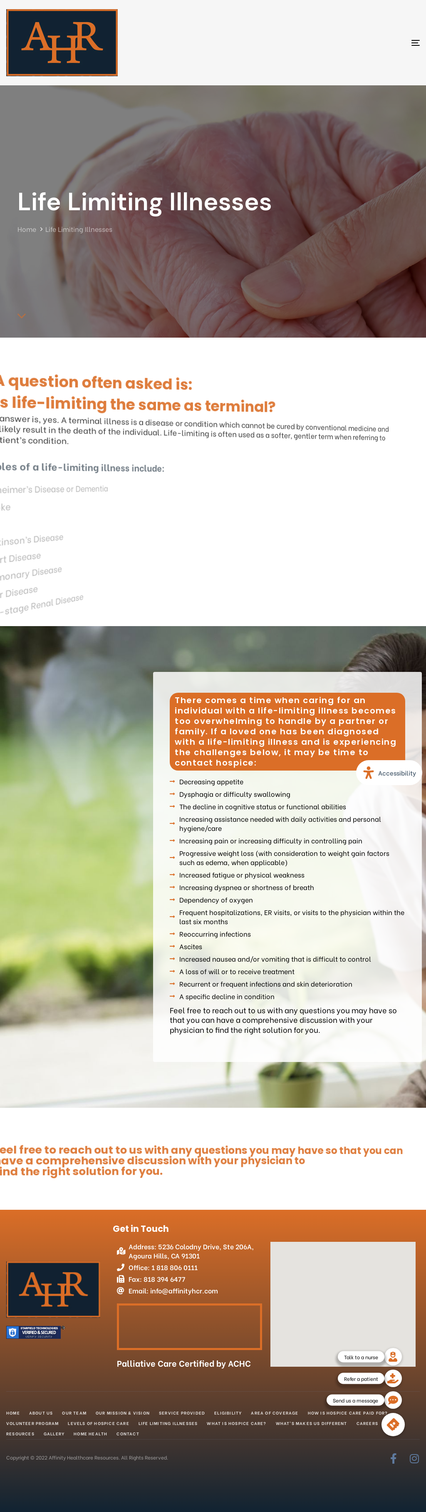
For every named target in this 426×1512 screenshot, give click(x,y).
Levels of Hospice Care (98, 1423)
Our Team (74, 1413)
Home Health (90, 1433)
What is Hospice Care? (236, 1423)
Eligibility (228, 1413)
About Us (41, 1413)
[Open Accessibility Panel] (389, 772)
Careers (367, 1423)
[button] (393, 1424)
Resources (20, 1433)
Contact (127, 1433)
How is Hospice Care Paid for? (348, 1413)
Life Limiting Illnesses (168, 1423)
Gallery (54, 1433)
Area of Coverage (274, 1413)
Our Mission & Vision (123, 1413)
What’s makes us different (311, 1423)
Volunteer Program (32, 1423)
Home (13, 1413)
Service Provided (182, 1413)
